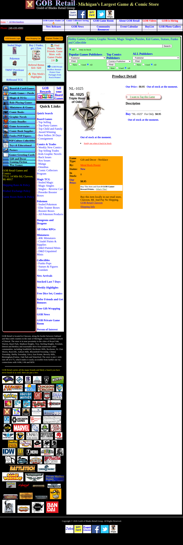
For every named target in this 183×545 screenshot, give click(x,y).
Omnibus (43, 167)
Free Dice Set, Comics (49, 293)
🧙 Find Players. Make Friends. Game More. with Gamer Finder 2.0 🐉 (54, 53)
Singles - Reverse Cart (50, 189)
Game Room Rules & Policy (18, 196)
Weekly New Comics (49, 147)
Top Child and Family (50, 128)
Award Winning (47, 132)
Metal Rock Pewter (90, 165)
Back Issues (44, 157)
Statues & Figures (48, 266)
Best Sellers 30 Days (49, 135)
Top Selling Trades (48, 150)
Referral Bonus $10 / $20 (36, 66)
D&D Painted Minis (49, 247)
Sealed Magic (45, 182)
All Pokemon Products (50, 214)
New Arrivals (44, 275)
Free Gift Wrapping (48, 308)
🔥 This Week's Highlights (36, 75)
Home (3, 22)
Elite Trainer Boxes (49, 207)
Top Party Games (47, 125)
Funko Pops (44, 263)
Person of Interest (47, 329)
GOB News (43, 314)
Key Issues (44, 160)
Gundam (43, 269)
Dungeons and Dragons (45, 222)
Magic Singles (46, 185)
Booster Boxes (46, 210)
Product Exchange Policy (17, 191)
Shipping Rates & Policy (16, 185)
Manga (42, 163)
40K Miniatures (47, 238)
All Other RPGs (46, 229)
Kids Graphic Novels (49, 154)
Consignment (45, 138)
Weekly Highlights (47, 287)
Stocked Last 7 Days (49, 281)
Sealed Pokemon (47, 204)
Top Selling (44, 122)
